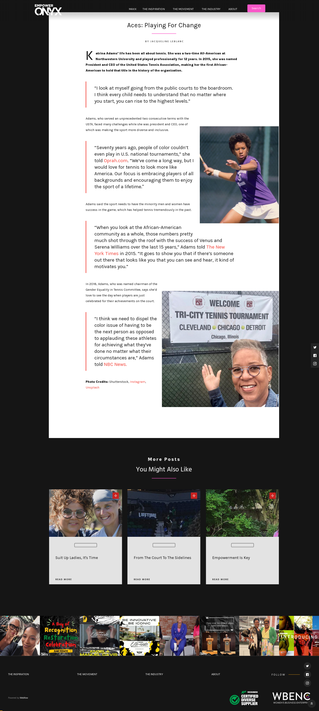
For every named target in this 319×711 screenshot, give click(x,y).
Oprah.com (115, 160)
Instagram (137, 382)
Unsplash (92, 387)
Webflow (24, 698)
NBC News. (115, 364)
